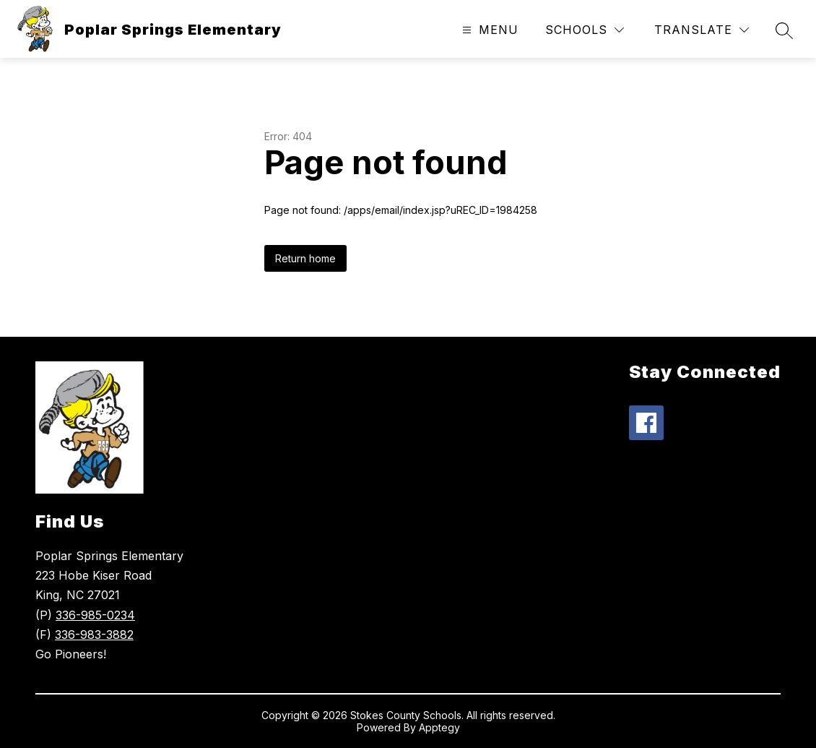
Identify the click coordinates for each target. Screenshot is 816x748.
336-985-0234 (95, 615)
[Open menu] (488, 30)
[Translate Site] (701, 30)
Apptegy (439, 727)
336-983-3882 (94, 634)
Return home (305, 258)
